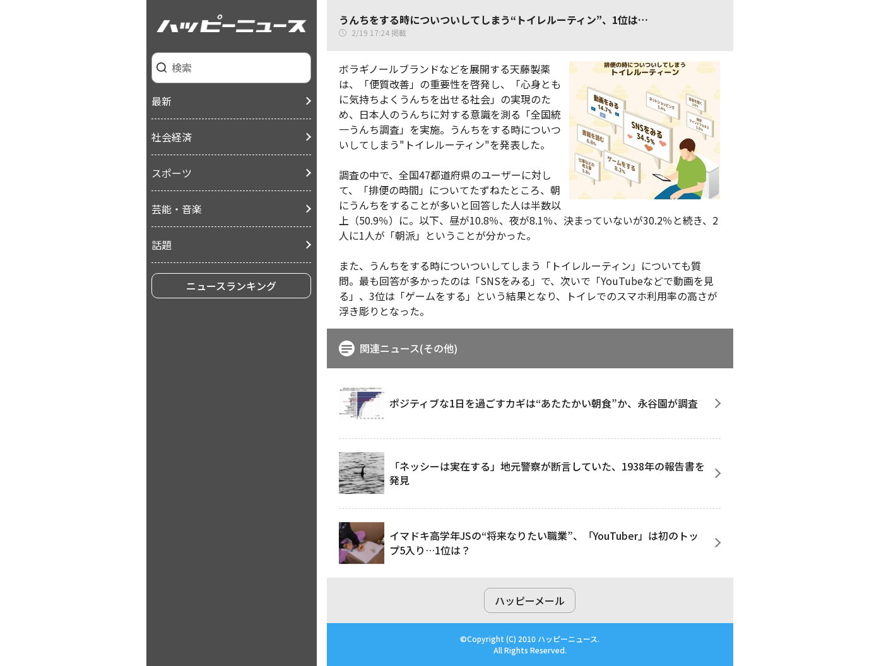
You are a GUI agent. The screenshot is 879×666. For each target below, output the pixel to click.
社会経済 (171, 136)
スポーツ (171, 172)
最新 (161, 100)
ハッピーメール (530, 600)
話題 (161, 244)
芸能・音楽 (176, 208)
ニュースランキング (231, 285)
